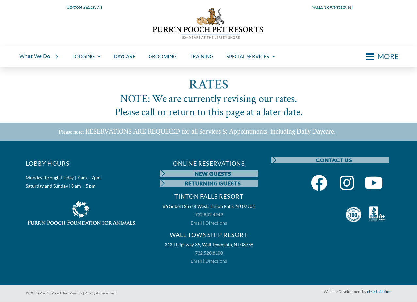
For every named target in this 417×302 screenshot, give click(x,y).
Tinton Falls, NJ (84, 7)
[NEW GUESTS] (163, 173)
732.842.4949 (209, 214)
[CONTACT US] (274, 160)
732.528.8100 (209, 253)
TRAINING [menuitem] (201, 56)
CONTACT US (334, 160)
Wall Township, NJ (332, 7)
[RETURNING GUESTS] (163, 183)
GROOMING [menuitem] (163, 56)
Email (196, 223)
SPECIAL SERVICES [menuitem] (250, 56)
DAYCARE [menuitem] (125, 56)
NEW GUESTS (213, 173)
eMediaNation (379, 291)
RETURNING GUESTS (213, 183)
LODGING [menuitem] (86, 56)
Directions (216, 223)
